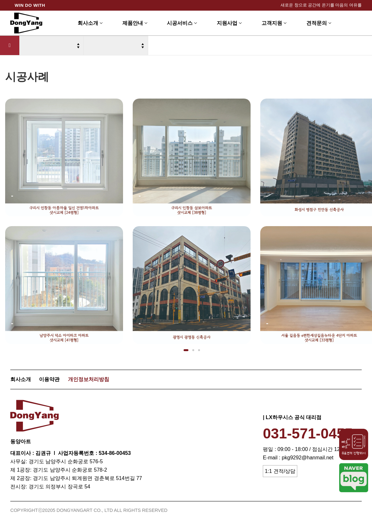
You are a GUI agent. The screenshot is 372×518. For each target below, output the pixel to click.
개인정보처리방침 (88, 379)
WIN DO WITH (30, 5)
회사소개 (20, 379)
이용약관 (49, 379)
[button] (186, 350)
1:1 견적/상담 (280, 471)
